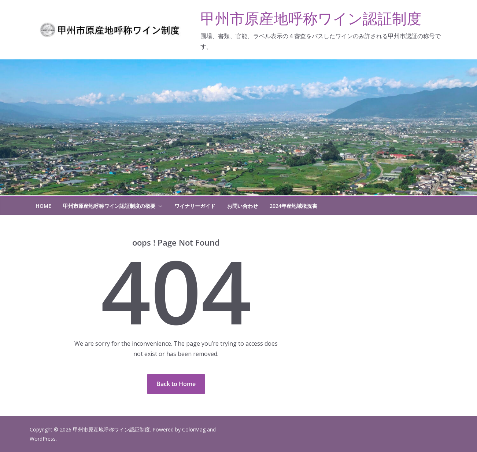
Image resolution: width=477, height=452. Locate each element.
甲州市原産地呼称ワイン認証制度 (310, 18)
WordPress (43, 438)
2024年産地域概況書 (293, 205)
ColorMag (194, 429)
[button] (159, 206)
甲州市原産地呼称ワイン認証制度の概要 (109, 205)
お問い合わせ (242, 205)
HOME (43, 205)
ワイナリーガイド (194, 205)
